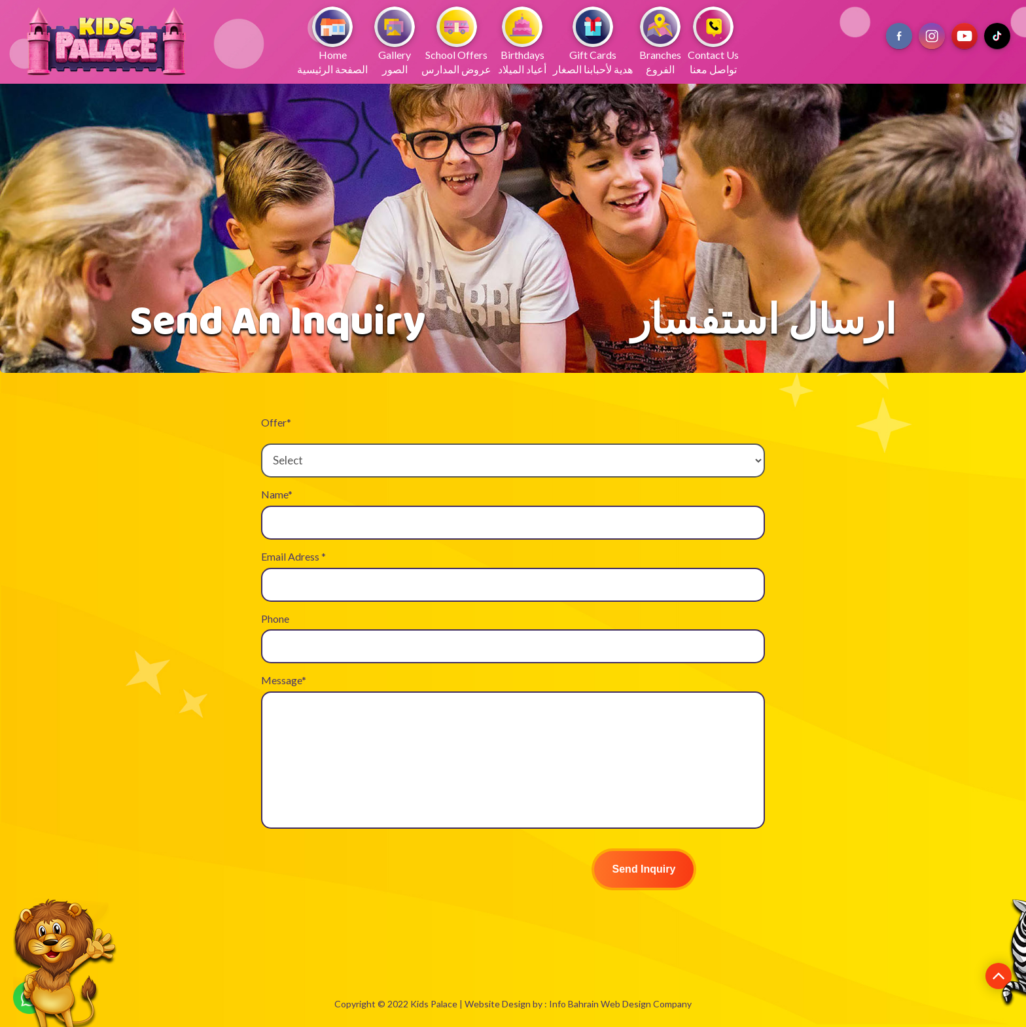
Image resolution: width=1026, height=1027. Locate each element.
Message (283, 680)
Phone (275, 618)
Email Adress (293, 556)
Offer (276, 422)
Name (276, 494)
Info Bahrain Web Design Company (620, 1003)
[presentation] (360, 870)
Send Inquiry (644, 869)
